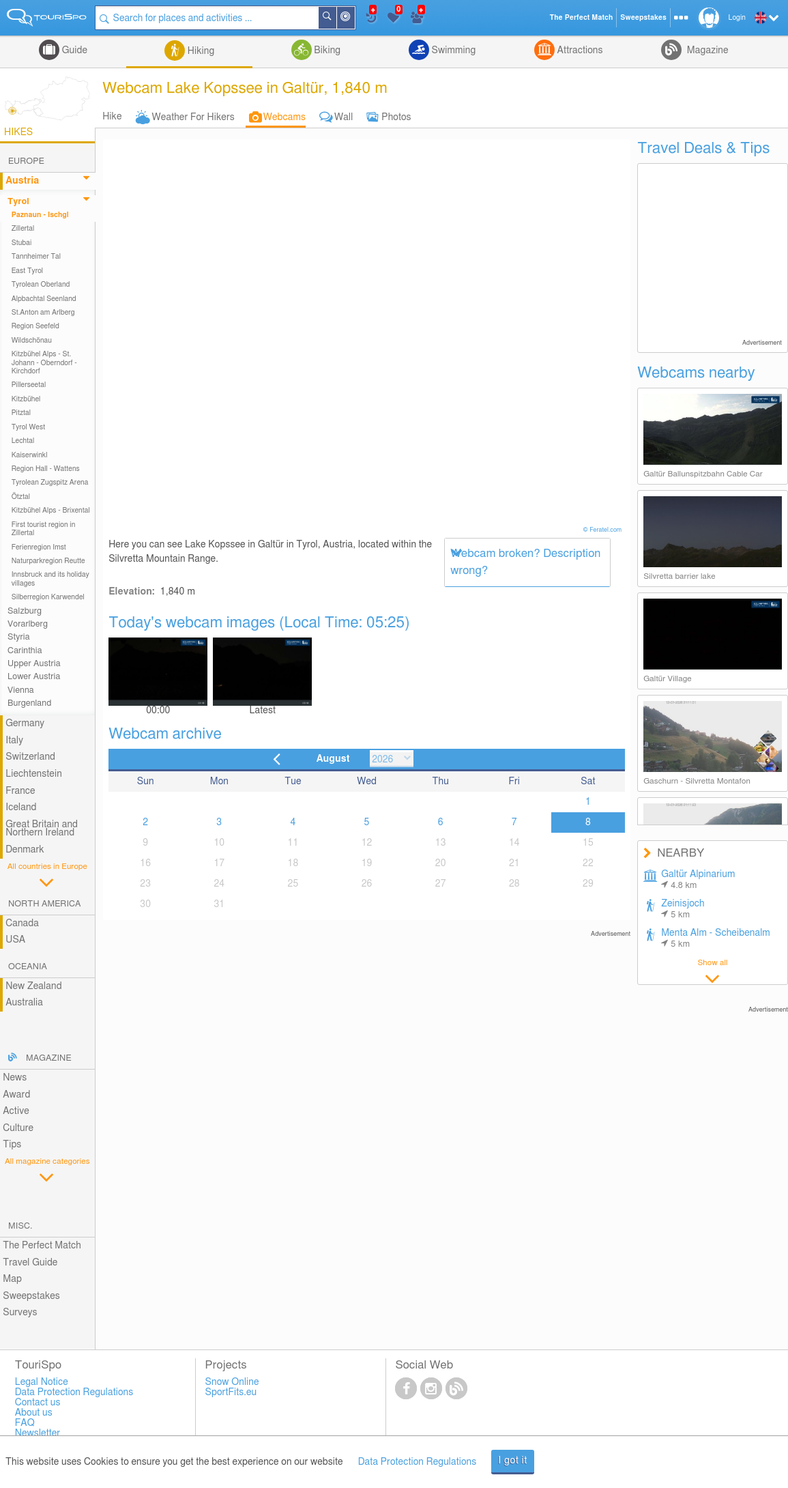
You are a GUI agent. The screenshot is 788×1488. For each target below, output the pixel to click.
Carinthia (25, 650)
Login (737, 17)
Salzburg (25, 611)
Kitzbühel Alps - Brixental (51, 510)
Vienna (21, 690)
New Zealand (33, 986)
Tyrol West (29, 427)
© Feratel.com (603, 530)
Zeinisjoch (683, 909)
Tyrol (18, 201)
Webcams (284, 117)
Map (12, 1279)
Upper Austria (34, 663)
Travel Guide (30, 1263)
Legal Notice (41, 1382)
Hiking (199, 51)
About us (34, 1413)
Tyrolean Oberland (41, 284)
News (15, 1078)
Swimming (452, 50)
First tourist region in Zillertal (44, 528)
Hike (111, 116)
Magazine (706, 50)
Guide (73, 50)
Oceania (27, 966)
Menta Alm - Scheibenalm (715, 938)
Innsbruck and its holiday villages (50, 578)
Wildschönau (32, 340)
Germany (24, 723)
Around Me (354, 19)
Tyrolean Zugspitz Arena (50, 482)
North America (44, 904)
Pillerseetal (29, 385)
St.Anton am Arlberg (43, 312)
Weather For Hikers (193, 117)
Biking (326, 50)
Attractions (579, 50)
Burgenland (29, 703)
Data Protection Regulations (417, 1462)
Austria (22, 181)
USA (15, 940)
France (20, 791)
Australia (24, 1002)
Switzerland (30, 757)
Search (335, 18)
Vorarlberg (28, 624)
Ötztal (21, 496)
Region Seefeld (35, 326)
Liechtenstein (33, 774)
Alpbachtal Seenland (44, 299)
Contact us (38, 1402)
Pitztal (21, 413)
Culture (18, 1128)
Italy (14, 740)
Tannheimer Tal (36, 256)
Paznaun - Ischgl (40, 215)
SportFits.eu (231, 1392)
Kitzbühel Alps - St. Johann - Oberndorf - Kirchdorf (44, 363)
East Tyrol (28, 271)
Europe (26, 161)
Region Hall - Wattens (46, 469)
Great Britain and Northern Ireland (41, 829)
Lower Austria (34, 676)
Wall (343, 117)
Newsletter (38, 1433)
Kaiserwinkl (30, 455)
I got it (512, 1460)
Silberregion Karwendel (48, 597)
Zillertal (23, 228)
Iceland (20, 807)
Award (16, 1095)
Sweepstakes (31, 1296)
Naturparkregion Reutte (48, 561)
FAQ (25, 1423)
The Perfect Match (42, 1245)
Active (16, 1111)
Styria (19, 637)
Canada (22, 923)
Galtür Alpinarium (698, 880)
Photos (396, 117)
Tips (12, 1144)
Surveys (20, 1312)
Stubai (22, 243)
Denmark (24, 850)
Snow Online (232, 1382)
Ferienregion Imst (39, 547)
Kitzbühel (26, 399)
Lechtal (23, 441)
